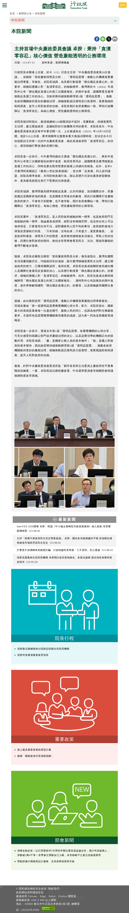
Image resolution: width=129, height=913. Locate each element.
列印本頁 (115, 39)
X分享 (109, 39)
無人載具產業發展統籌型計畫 (34, 749)
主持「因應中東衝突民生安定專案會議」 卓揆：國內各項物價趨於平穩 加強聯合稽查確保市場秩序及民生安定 (64, 540)
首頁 (12, 13)
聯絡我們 (53, 888)
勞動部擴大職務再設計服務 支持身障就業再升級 (46, 861)
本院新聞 (40, 13)
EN (122, 5)
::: (11, 43)
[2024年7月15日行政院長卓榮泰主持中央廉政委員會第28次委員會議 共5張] (64, 417)
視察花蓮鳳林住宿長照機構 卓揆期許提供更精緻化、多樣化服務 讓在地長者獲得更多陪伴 (64, 559)
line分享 (103, 39)
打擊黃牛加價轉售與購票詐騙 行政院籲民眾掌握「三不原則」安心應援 (65, 550)
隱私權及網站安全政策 (33, 888)
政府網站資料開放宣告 (30, 892)
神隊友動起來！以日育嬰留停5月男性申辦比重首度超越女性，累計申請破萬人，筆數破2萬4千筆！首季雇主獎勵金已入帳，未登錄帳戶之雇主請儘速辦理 (63, 852)
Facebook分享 (97, 39)
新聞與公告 (25, 13)
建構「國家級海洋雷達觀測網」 (35, 756)
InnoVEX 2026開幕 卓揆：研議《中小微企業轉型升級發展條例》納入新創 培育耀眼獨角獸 (64, 528)
